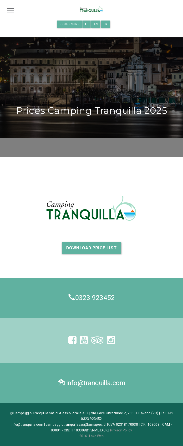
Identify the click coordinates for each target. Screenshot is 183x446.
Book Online (69, 24)
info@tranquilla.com (95, 383)
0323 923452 (95, 298)
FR (105, 24)
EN (96, 24)
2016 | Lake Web (91, 436)
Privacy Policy (121, 430)
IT (86, 24)
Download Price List (91, 247)
